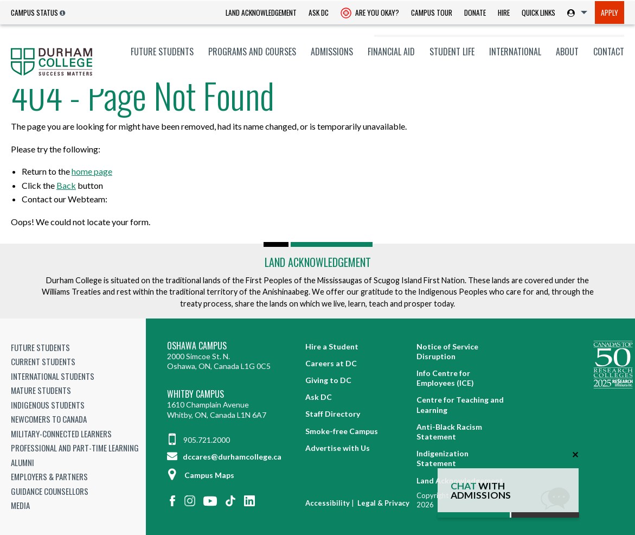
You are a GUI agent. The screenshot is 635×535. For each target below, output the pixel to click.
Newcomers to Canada (49, 419)
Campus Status (34, 12)
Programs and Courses (252, 51)
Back (66, 185)
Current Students (43, 361)
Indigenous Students (48, 405)
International (515, 51)
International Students (52, 376)
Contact (608, 51)
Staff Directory (332, 413)
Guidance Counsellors (49, 491)
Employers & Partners (49, 476)
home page (92, 171)
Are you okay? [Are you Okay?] (370, 13)
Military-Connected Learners (61, 434)
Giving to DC (328, 380)
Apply (609, 12)
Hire (504, 12)
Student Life (451, 51)
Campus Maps (200, 475)
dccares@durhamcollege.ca (224, 456)
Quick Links (538, 12)
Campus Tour (431, 12)
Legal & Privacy (383, 503)
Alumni (22, 462)
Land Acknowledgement (261, 12)
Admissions (332, 51)
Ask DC (319, 12)
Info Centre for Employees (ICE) (445, 377)
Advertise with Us (337, 448)
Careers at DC (331, 363)
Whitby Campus (195, 394)
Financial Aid (391, 51)
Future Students (162, 51)
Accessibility (327, 503)
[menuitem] (261, 12)
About (567, 51)
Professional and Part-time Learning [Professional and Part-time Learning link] (75, 448)
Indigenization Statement (442, 458)
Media (20, 505)
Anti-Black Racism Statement (449, 431)
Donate (475, 12)
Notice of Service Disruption (447, 351)
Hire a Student (331, 346)
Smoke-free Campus (341, 431)
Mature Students (41, 390)
